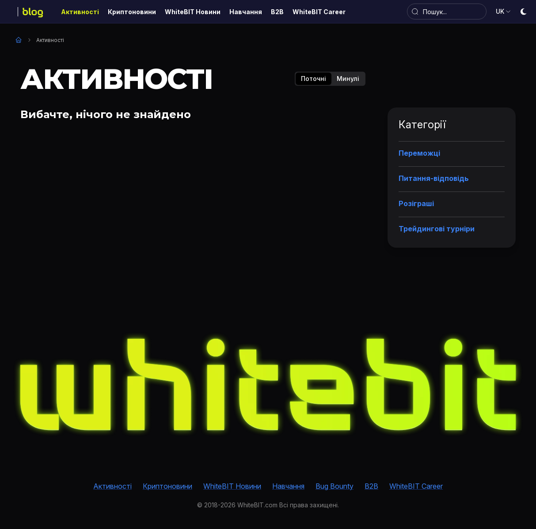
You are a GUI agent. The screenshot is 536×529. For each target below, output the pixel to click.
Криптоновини (167, 486)
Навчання (288, 486)
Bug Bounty (335, 486)
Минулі (348, 78)
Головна (18, 39)
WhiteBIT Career (416, 486)
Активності (112, 486)
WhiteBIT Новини (232, 486)
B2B (371, 486)
